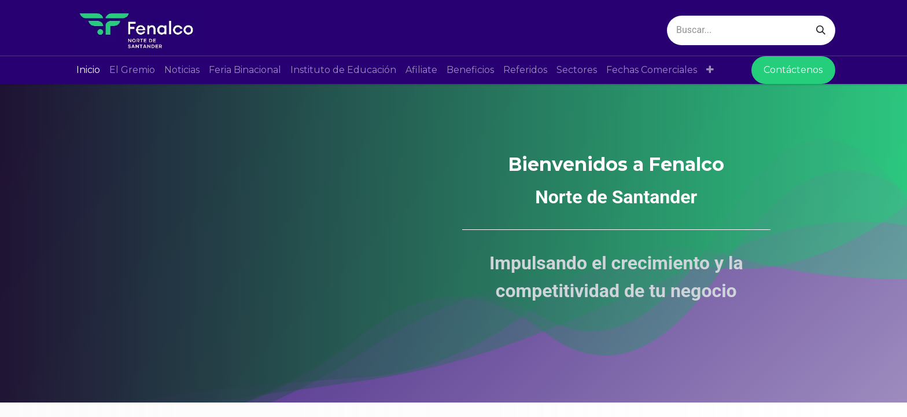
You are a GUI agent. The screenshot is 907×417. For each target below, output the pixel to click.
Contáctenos (793, 69)
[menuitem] (88, 70)
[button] (710, 70)
